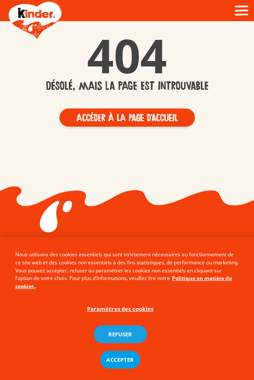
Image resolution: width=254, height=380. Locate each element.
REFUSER (120, 337)
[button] (127, 117)
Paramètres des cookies (120, 312)
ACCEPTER (120, 362)
